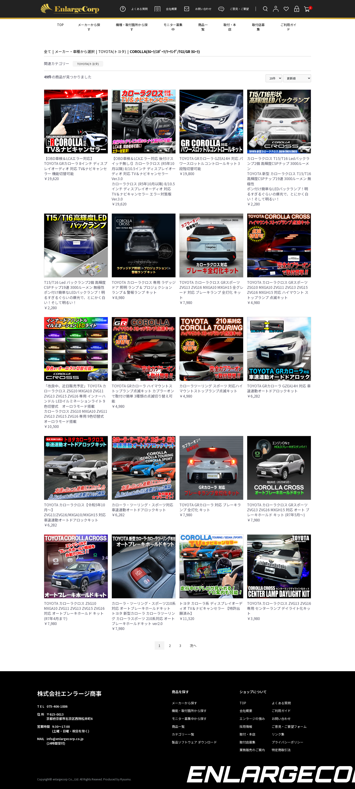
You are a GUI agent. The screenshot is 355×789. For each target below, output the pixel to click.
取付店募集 (258, 26)
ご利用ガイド (288, 26)
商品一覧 (203, 26)
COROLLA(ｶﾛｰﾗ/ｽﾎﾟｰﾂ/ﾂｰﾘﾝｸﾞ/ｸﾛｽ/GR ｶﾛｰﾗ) (165, 51)
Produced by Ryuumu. (117, 779)
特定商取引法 (281, 750)
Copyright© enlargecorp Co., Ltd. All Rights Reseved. (70, 779)
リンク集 (278, 734)
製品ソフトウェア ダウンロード (194, 742)
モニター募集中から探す (189, 719)
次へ (193, 645)
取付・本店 (229, 26)
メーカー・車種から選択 (75, 51)
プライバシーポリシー (287, 742)
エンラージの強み (252, 719)
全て (47, 51)
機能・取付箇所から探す (189, 711)
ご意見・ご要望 (233, 9)
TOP (60, 24)
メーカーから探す (89, 26)
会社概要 (165, 9)
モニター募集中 (172, 26)
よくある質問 (134, 9)
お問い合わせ (197, 9)
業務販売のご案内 (252, 750)
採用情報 (246, 726)
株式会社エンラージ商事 (69, 693)
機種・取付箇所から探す (132, 26)
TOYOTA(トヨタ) (112, 51)
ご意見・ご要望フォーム (289, 726)
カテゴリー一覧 (183, 734)
